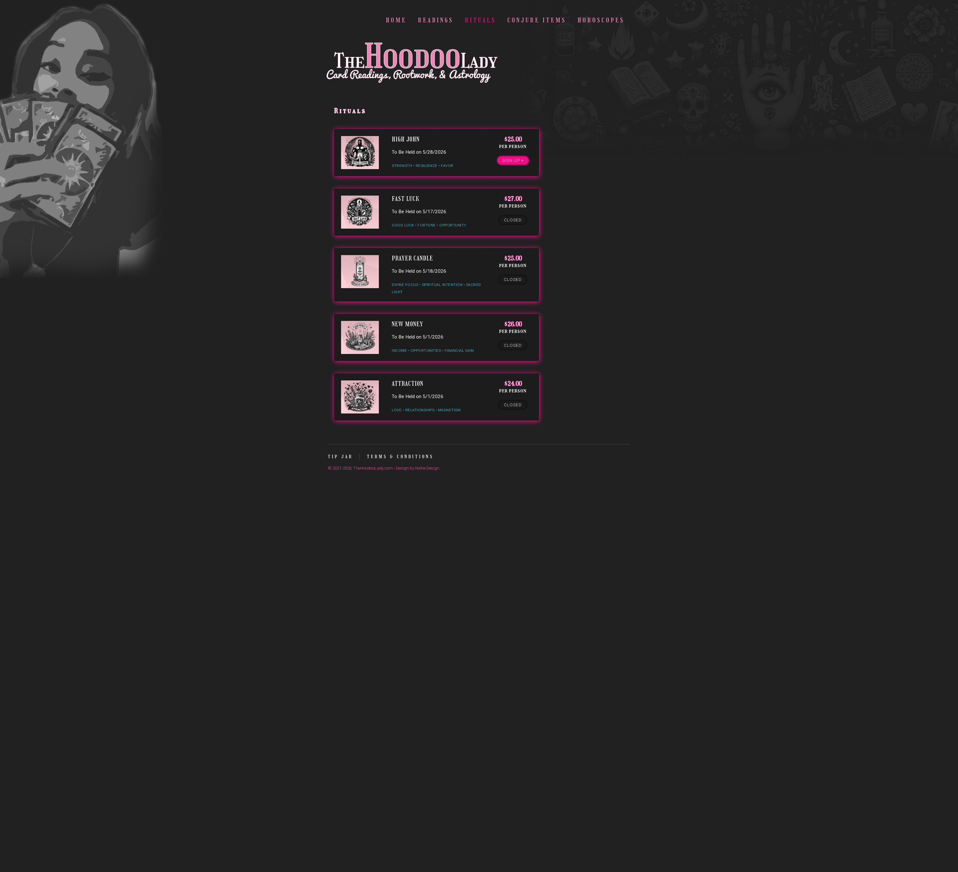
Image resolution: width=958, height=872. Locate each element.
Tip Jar (340, 456)
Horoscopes (601, 20)
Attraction (407, 383)
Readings (435, 20)
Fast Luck (405, 198)
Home (396, 20)
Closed (513, 220)
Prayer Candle (412, 258)
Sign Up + (513, 160)
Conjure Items (536, 20)
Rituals (480, 20)
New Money (407, 324)
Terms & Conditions (400, 456)
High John (405, 139)
